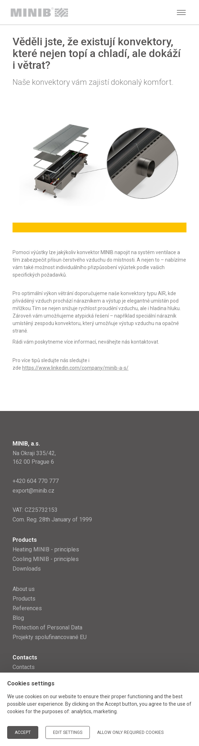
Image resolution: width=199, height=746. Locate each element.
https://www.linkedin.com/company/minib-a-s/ (75, 368)
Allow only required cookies (130, 732)
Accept (23, 732)
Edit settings (67, 732)
